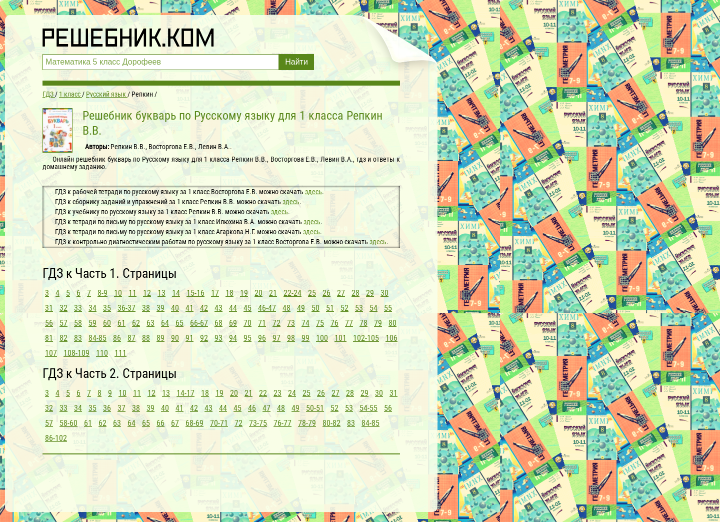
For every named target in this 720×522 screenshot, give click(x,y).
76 (334, 323)
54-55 (369, 408)
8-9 (103, 293)
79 (378, 323)
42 (204, 308)
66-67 (199, 323)
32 (64, 308)
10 (118, 293)
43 (218, 308)
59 (92, 323)
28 (356, 293)
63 (150, 323)
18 (230, 293)
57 (64, 323)
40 (175, 308)
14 (176, 293)
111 (120, 353)
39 (160, 308)
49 (301, 308)
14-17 (185, 393)
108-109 (77, 353)
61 (122, 323)
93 (218, 338)
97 (276, 338)
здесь (313, 192)
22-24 (293, 293)
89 (160, 338)
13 (162, 293)
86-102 (56, 438)
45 (248, 308)
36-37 (127, 308)
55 (388, 308)
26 (326, 293)
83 (78, 338)
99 (306, 338)
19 (244, 293)
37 (122, 408)
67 (175, 423)
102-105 (366, 338)
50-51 (315, 408)
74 (306, 323)
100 (322, 338)
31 (49, 308)
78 (364, 323)
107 (51, 353)
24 (292, 393)
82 (64, 338)
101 (340, 338)
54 (374, 308)
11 (132, 293)
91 (190, 338)
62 (136, 323)
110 (102, 353)
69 (233, 323)
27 (341, 293)
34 (92, 308)
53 (359, 308)
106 (392, 338)
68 (218, 323)
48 (286, 308)
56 (49, 323)
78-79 (307, 423)
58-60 (69, 423)
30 (384, 293)
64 (165, 323)
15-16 (195, 293)
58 (78, 323)
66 (160, 423)
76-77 (283, 423)
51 (330, 308)
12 (147, 293)
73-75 (258, 423)
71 (262, 323)
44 (233, 308)
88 (146, 338)
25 (312, 293)
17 (215, 293)
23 (278, 393)
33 (78, 308)
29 (370, 293)
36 (107, 408)
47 (266, 408)
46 (252, 408)
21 (273, 293)
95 (248, 338)
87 (132, 338)
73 (291, 323)
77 (349, 323)
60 (107, 323)
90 (175, 338)
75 (320, 323)
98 (291, 338)
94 (233, 338)
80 (392, 323)
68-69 (195, 423)
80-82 (331, 423)
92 (204, 338)
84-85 (97, 338)
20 (258, 293)
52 (344, 308)
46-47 (267, 308)
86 (117, 338)
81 (49, 338)
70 (248, 323)
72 (276, 323)
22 (263, 393)
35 (107, 308)
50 (316, 308)
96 (262, 338)
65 (180, 323)
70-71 (219, 423)
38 (146, 308)
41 (190, 308)
